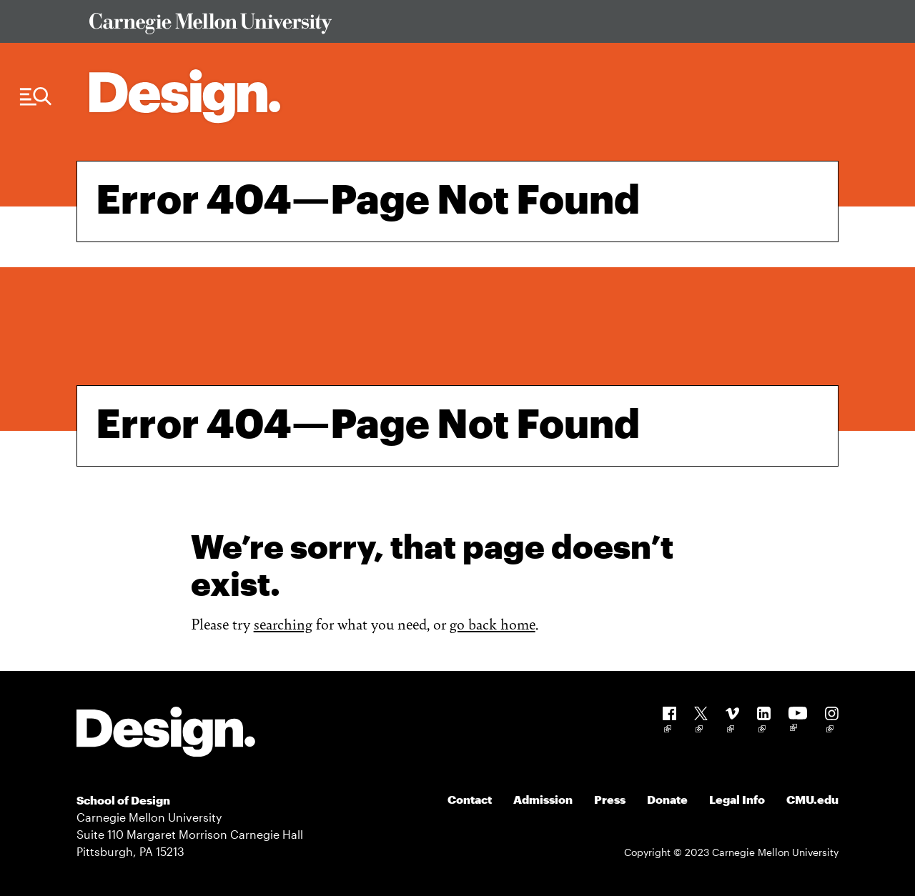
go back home (492, 623)
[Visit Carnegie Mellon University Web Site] (454, 26)
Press (609, 799)
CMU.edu (812, 799)
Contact (469, 799)
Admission (543, 799)
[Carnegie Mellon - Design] (165, 734)
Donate (667, 799)
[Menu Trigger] (36, 96)
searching (283, 623)
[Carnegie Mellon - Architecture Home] (184, 96)
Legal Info (737, 799)
